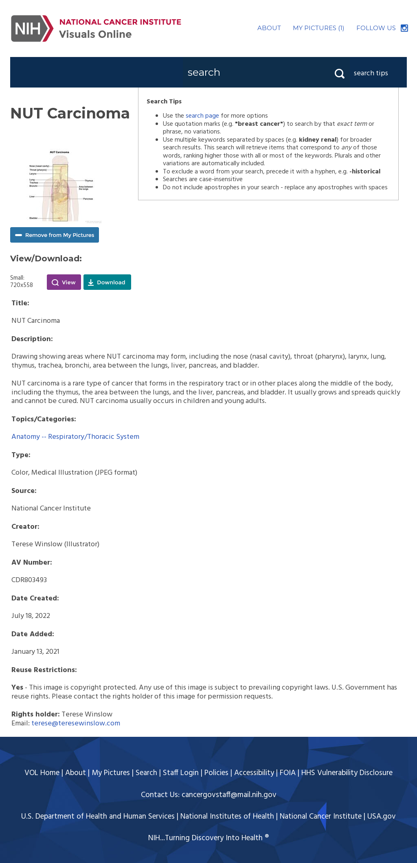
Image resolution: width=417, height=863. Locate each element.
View (64, 282)
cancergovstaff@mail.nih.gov (229, 795)
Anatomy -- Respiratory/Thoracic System (75, 437)
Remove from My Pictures (54, 235)
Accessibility (254, 773)
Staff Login (181, 773)
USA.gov (381, 816)
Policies (216, 773)
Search (146, 773)
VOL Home (41, 773)
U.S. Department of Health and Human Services (98, 816)
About (75, 773)
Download (107, 282)
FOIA (288, 773)
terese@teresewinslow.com (75, 723)
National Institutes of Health (227, 816)
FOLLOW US (376, 28)
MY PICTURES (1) (319, 28)
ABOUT (269, 28)
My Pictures (111, 773)
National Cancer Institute (321, 816)
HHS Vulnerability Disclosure (347, 773)
